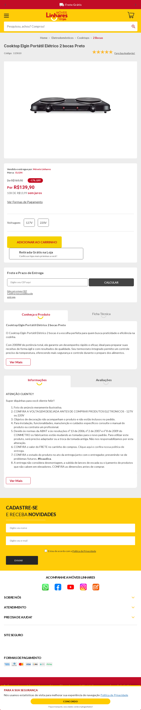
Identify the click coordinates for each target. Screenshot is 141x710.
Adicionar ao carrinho (37, 242)
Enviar (18, 560)
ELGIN (18, 172)
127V (29, 222)
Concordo (70, 701)
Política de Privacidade (84, 551)
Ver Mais (16, 362)
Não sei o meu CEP (17, 291)
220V (43, 222)
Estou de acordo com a (72, 551)
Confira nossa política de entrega (20, 295)
